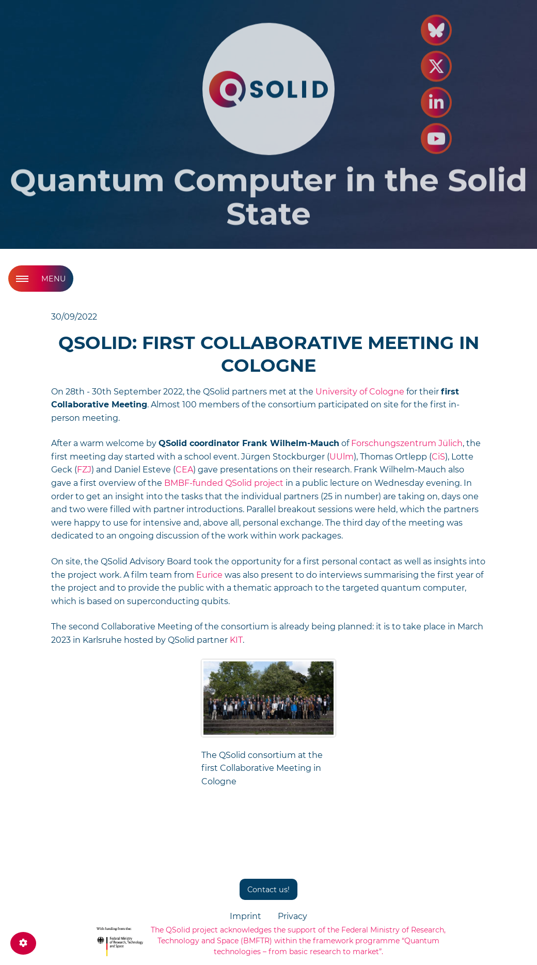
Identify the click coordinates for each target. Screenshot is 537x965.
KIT (236, 640)
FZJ (84, 469)
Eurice (209, 575)
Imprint (245, 916)
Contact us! (268, 889)
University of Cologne (359, 392)
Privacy (292, 916)
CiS (438, 457)
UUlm (341, 457)
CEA (184, 469)
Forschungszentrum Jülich (407, 443)
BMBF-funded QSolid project (223, 483)
